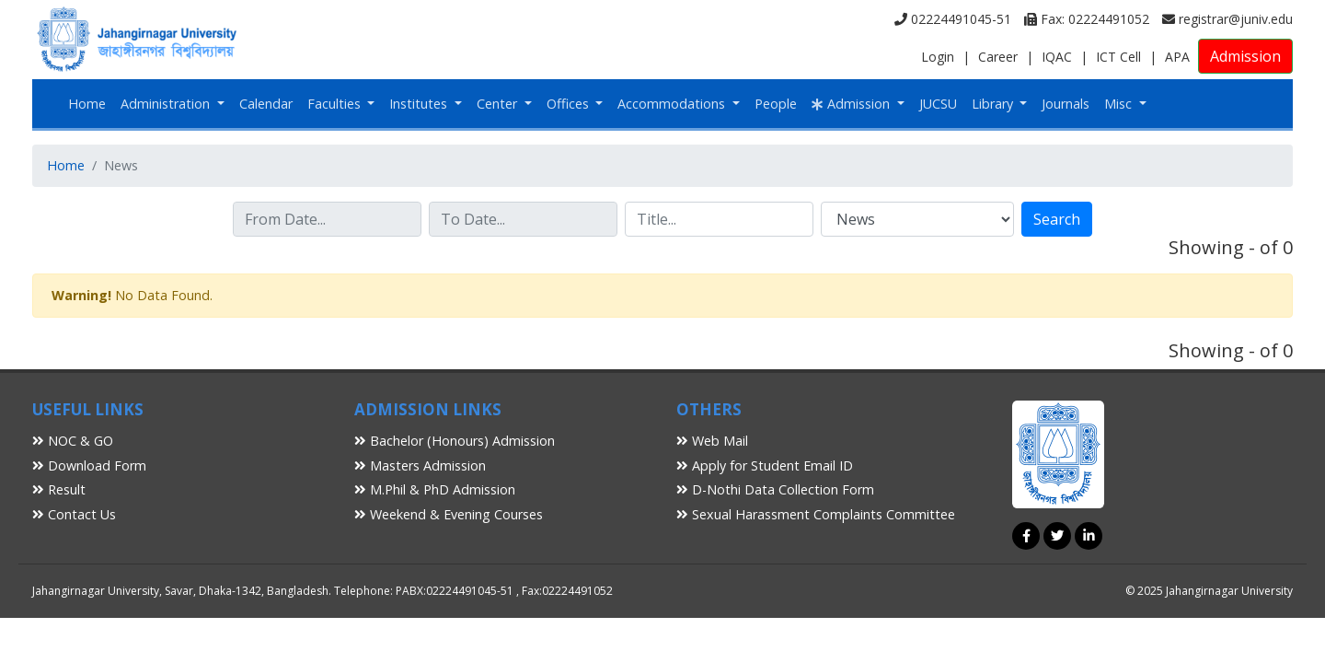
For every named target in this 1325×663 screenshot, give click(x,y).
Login (937, 56)
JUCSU (938, 103)
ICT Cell (1118, 56)
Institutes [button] (420, 103)
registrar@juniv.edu (1227, 19)
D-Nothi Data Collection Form (775, 489)
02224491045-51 (952, 19)
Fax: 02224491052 (1086, 19)
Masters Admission (420, 465)
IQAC (1057, 56)
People (776, 103)
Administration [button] (167, 103)
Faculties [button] (335, 103)
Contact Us (74, 514)
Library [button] (994, 103)
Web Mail (712, 440)
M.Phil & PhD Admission (434, 489)
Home (87, 103)
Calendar (266, 103)
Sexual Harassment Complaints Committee (815, 514)
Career (998, 56)
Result (59, 489)
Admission (1245, 56)
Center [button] (499, 103)
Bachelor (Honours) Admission (454, 440)
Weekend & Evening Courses (448, 514)
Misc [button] (1119, 103)
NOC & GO (72, 440)
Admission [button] (852, 103)
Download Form (89, 465)
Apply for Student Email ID (764, 465)
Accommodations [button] (673, 103)
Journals (1065, 103)
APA (1177, 56)
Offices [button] (570, 103)
